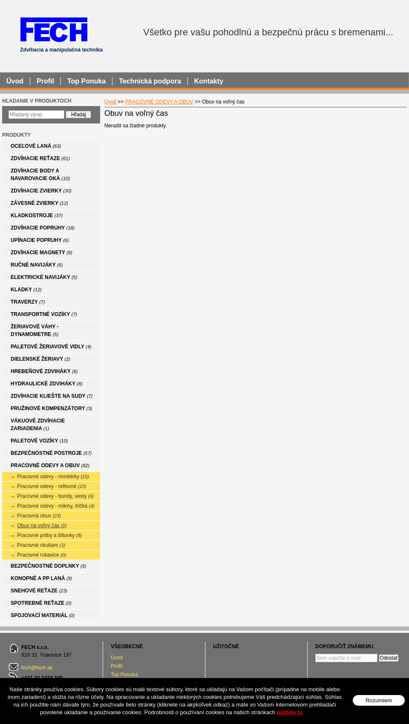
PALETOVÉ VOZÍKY (39, 441)
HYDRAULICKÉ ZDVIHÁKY (47, 384)
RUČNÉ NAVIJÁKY (37, 265)
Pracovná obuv (39, 516)
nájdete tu (289, 712)
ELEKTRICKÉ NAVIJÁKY (44, 277)
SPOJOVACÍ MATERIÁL (43, 615)
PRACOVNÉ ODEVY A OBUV (50, 465)
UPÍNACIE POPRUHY (40, 240)
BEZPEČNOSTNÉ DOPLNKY (48, 566)
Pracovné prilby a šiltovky (49, 535)
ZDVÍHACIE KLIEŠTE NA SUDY (51, 396)
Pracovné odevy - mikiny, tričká (56, 506)
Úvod (117, 658)
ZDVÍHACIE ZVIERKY (41, 191)
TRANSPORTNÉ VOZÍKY (44, 314)
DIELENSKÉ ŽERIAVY (40, 359)
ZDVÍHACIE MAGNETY (41, 253)
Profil (116, 666)
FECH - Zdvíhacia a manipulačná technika (53, 29)
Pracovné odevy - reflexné (51, 486)
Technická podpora (150, 81)
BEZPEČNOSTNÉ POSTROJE (51, 453)
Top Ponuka (124, 675)
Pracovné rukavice (41, 555)
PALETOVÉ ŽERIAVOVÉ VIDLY (51, 347)
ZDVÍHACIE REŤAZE (40, 158)
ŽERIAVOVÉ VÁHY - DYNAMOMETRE (34, 330)
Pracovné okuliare (41, 545)
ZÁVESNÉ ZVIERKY (39, 203)
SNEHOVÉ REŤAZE (39, 591)
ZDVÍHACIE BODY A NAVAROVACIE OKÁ (40, 174)
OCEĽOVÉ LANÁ (36, 146)
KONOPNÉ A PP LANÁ (41, 578)
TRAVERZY (28, 302)
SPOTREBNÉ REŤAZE (41, 603)
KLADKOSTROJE (37, 215)
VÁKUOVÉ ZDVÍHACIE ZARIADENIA (38, 424)
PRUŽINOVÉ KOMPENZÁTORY (51, 408)
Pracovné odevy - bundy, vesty (55, 496)
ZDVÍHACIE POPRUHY (43, 228)
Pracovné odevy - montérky (53, 477)
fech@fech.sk (36, 668)
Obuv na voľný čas (41, 526)
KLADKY (26, 290)
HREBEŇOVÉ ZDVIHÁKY (44, 371)
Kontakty (208, 81)
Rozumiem (379, 700)
